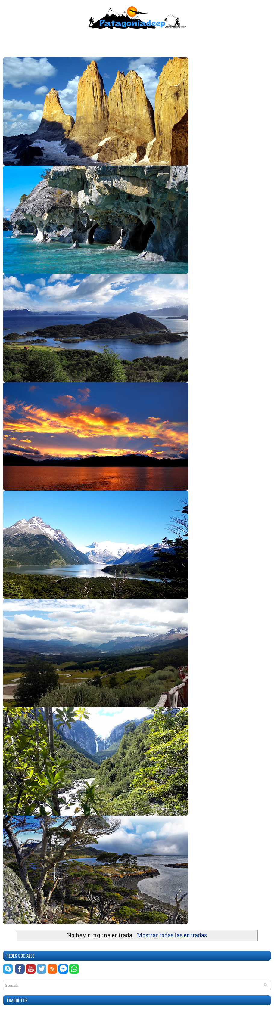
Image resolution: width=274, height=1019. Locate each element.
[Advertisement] (137, 41)
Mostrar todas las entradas (172, 935)
